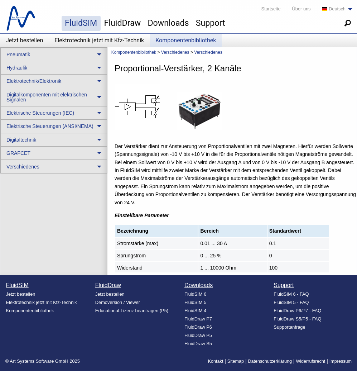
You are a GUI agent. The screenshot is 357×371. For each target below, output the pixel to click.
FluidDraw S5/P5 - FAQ (297, 319)
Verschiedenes (175, 52)
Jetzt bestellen (24, 40)
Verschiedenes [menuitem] (22, 167)
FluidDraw (122, 23)
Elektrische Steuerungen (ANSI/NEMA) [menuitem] (49, 126)
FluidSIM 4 (195, 310)
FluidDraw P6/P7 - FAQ (297, 310)
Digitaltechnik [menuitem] (21, 140)
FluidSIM (81, 23)
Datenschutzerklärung (270, 361)
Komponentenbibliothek (185, 40)
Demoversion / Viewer (117, 302)
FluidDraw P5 (198, 335)
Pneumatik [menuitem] (18, 54)
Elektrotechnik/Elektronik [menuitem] (33, 81)
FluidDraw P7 (198, 319)
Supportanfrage (289, 327)
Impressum (340, 361)
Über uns (301, 8)
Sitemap (235, 361)
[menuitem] (335, 9)
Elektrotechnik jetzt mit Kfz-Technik (99, 40)
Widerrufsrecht (310, 361)
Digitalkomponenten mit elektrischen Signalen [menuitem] (46, 97)
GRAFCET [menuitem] (18, 153)
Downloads (168, 23)
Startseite (271, 8)
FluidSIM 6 (195, 294)
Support (210, 23)
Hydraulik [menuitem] (16, 68)
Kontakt (215, 361)
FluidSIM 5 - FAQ (291, 302)
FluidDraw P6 (198, 327)
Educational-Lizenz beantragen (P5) (131, 310)
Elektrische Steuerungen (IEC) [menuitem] (40, 113)
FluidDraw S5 (198, 343)
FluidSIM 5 (195, 302)
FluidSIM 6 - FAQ (291, 294)
